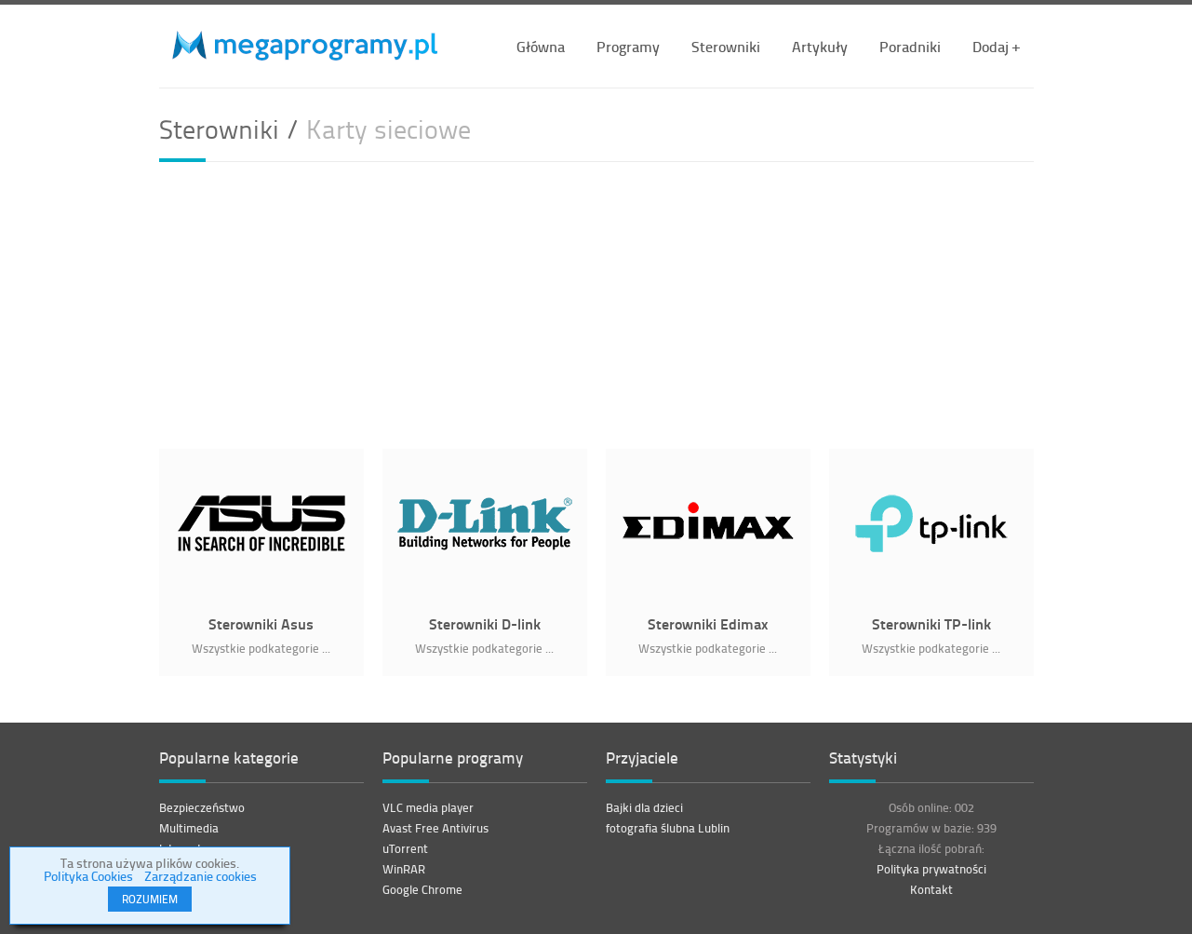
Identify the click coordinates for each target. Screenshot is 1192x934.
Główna (540, 46)
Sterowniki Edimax (708, 623)
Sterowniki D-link (485, 623)
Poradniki (910, 46)
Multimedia (189, 827)
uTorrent (405, 848)
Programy (628, 46)
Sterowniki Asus (261, 623)
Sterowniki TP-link (931, 623)
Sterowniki (725, 46)
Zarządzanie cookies (200, 876)
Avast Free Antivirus (435, 827)
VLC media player (428, 807)
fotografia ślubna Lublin (668, 827)
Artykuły (820, 46)
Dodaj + (996, 46)
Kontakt (931, 889)
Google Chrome (422, 889)
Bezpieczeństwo (202, 807)
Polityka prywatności (931, 868)
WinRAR (403, 868)
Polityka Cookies (88, 876)
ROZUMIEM (150, 899)
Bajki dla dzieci (644, 807)
